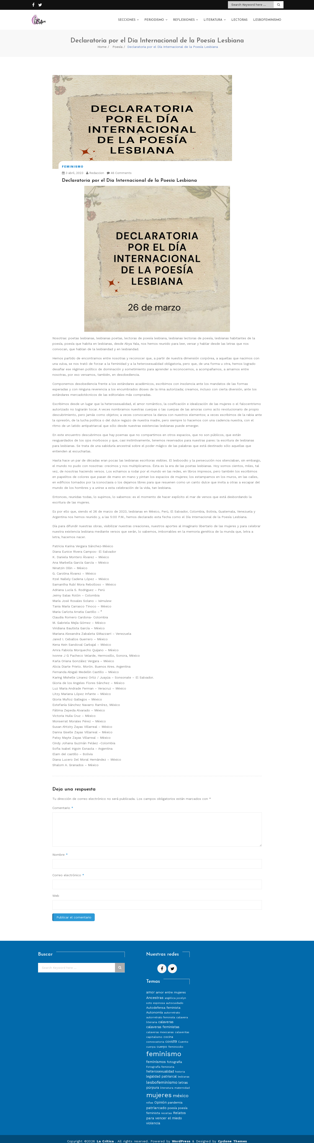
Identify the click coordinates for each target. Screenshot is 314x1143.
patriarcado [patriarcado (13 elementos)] (156, 1103)
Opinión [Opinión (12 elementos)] (160, 1098)
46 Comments (119, 168)
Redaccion (95, 168)
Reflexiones (184, 17)
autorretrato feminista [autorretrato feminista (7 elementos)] (160, 1012)
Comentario (62, 803)
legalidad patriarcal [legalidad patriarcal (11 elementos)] (161, 1072)
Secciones (126, 17)
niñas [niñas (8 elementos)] (149, 1098)
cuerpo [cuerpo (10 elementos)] (162, 1042)
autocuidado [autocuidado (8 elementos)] (174, 998)
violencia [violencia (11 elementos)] (153, 1119)
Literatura (213, 17)
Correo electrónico (68, 870)
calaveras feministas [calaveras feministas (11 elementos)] (162, 1022)
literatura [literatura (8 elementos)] (166, 1083)
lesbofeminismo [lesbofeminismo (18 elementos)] (161, 1077)
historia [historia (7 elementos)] (180, 1067)
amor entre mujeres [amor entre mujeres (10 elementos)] (171, 988)
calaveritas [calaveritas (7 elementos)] (182, 1027)
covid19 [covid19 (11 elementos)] (171, 1037)
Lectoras (239, 17)
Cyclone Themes (232, 1136)
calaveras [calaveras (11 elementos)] (166, 1017)
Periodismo (154, 17)
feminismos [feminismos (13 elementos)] (156, 1057)
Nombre (60, 850)
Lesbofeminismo (267, 17)
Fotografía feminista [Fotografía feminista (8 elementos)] (160, 1062)
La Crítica (106, 1136)
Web (55, 891)
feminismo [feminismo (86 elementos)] (163, 1049)
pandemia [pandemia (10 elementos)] (175, 1098)
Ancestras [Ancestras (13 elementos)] (154, 993)
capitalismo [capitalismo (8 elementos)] (154, 1032)
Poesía (117, 42)
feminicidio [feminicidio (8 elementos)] (175, 1042)
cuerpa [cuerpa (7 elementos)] (151, 1042)
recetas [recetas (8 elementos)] (166, 1108)
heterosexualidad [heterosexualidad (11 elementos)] (160, 1067)
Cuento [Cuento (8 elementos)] (183, 1037)
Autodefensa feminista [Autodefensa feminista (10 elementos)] (163, 1003)
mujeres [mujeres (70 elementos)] (159, 1090)
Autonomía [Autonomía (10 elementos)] (154, 1008)
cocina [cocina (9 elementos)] (168, 1032)
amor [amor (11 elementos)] (150, 988)
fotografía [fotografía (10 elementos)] (174, 1057)
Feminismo (73, 162)
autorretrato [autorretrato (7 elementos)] (172, 1008)
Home (102, 42)
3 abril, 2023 (72, 168)
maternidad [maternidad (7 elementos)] (182, 1083)
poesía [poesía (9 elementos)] (172, 1103)
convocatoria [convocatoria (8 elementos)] (155, 1037)
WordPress (181, 1136)
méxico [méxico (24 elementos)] (181, 1091)
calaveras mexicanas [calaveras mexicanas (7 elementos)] (160, 1027)
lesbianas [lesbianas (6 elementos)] (183, 1072)
